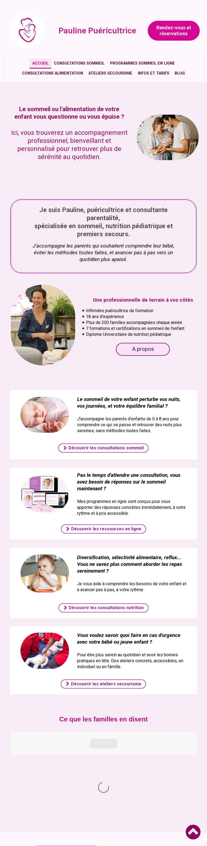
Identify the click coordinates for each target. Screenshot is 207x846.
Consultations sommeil (79, 63)
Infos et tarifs (153, 73)
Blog (180, 73)
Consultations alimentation (52, 73)
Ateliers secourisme (110, 73)
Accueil (40, 63)
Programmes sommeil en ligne (142, 63)
